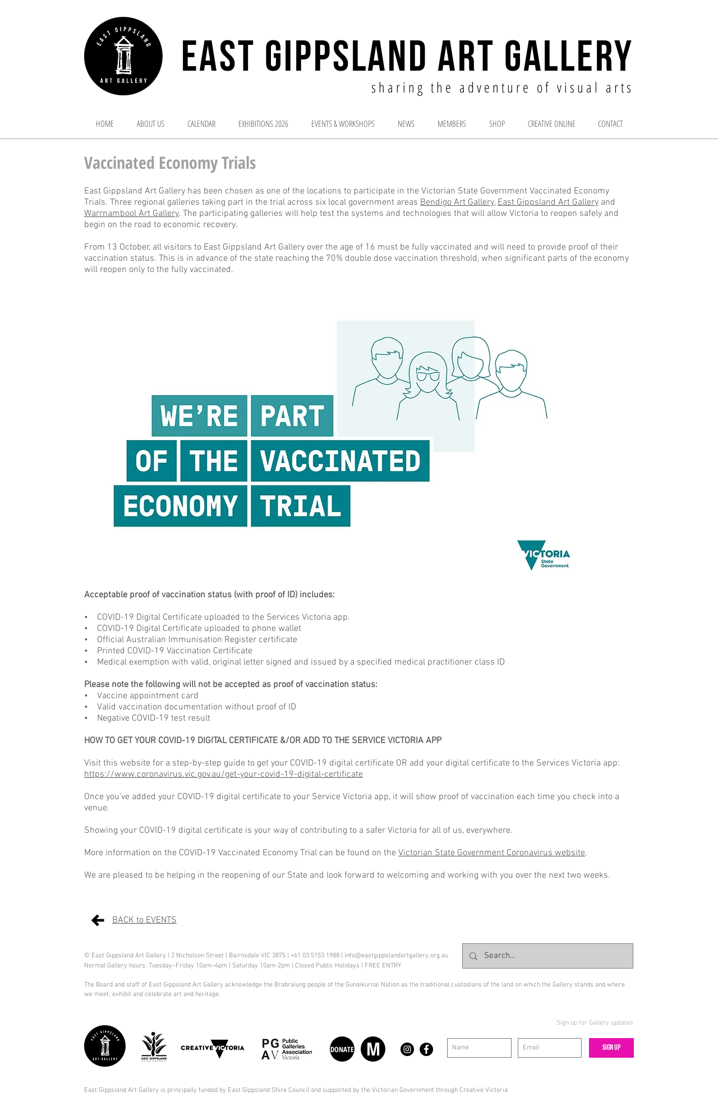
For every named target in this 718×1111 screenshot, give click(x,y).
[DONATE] (342, 1049)
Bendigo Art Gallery (457, 202)
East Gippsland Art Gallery (548, 202)
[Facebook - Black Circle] (426, 1049)
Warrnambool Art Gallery (131, 213)
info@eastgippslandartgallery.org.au (396, 956)
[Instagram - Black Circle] (407, 1049)
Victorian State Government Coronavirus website (491, 853)
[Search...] (546, 956)
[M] (373, 1049)
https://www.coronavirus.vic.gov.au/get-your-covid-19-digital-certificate (223, 774)
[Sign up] (611, 1048)
